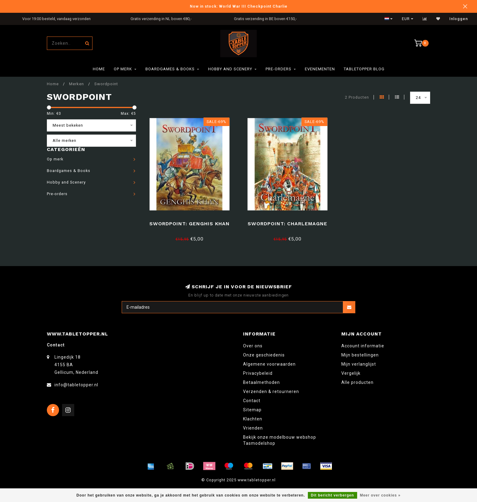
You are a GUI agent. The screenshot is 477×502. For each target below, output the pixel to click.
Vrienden (253, 428)
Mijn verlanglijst (358, 364)
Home (99, 69)
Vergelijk (350, 373)
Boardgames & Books (170, 69)
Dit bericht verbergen (332, 495)
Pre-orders (278, 69)
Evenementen (320, 69)
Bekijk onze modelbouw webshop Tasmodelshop (279, 440)
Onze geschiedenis (264, 355)
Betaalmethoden (261, 382)
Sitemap (252, 409)
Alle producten (357, 382)
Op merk (123, 69)
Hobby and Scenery (230, 69)
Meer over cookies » (380, 495)
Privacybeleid (258, 373)
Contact (251, 400)
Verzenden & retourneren (271, 391)
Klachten (252, 418)
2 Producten (357, 97)
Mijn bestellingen (360, 355)
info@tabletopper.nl (76, 384)
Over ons (253, 345)
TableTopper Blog (364, 69)
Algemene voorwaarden (269, 364)
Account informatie (362, 345)
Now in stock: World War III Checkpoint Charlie (238, 6)
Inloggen (458, 19)
